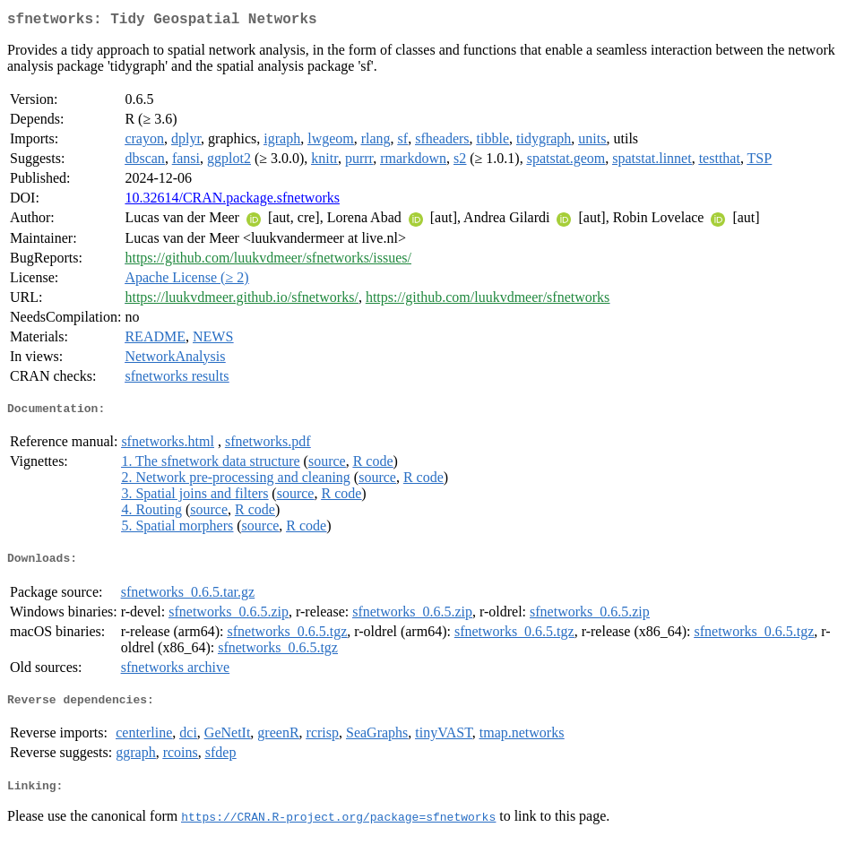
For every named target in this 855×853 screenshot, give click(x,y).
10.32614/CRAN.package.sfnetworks (232, 201)
